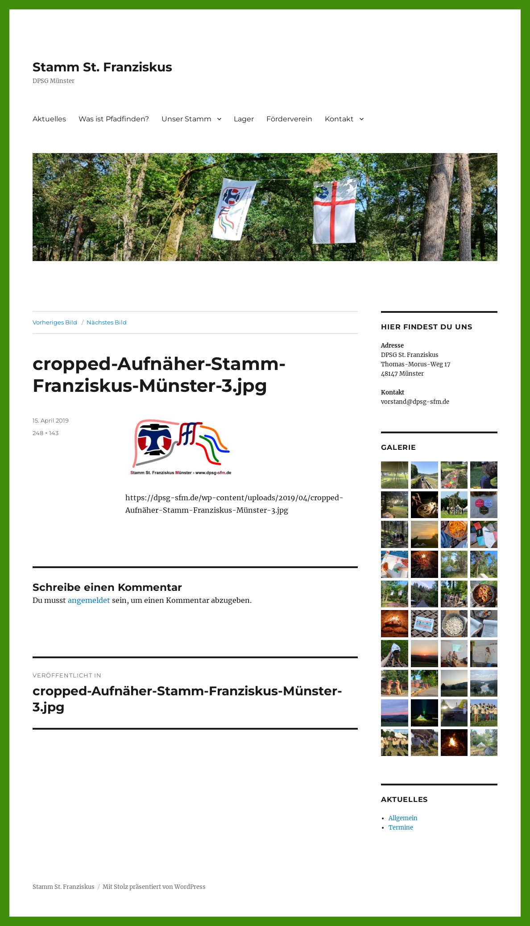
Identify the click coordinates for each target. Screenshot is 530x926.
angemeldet (89, 600)
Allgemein (403, 818)
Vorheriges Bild (55, 322)
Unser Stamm (186, 119)
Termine (401, 827)
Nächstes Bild (107, 322)
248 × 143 (45, 432)
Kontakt (339, 119)
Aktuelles (49, 119)
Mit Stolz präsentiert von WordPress (154, 887)
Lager (244, 119)
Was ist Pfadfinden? (114, 119)
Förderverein (289, 119)
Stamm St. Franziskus (102, 67)
